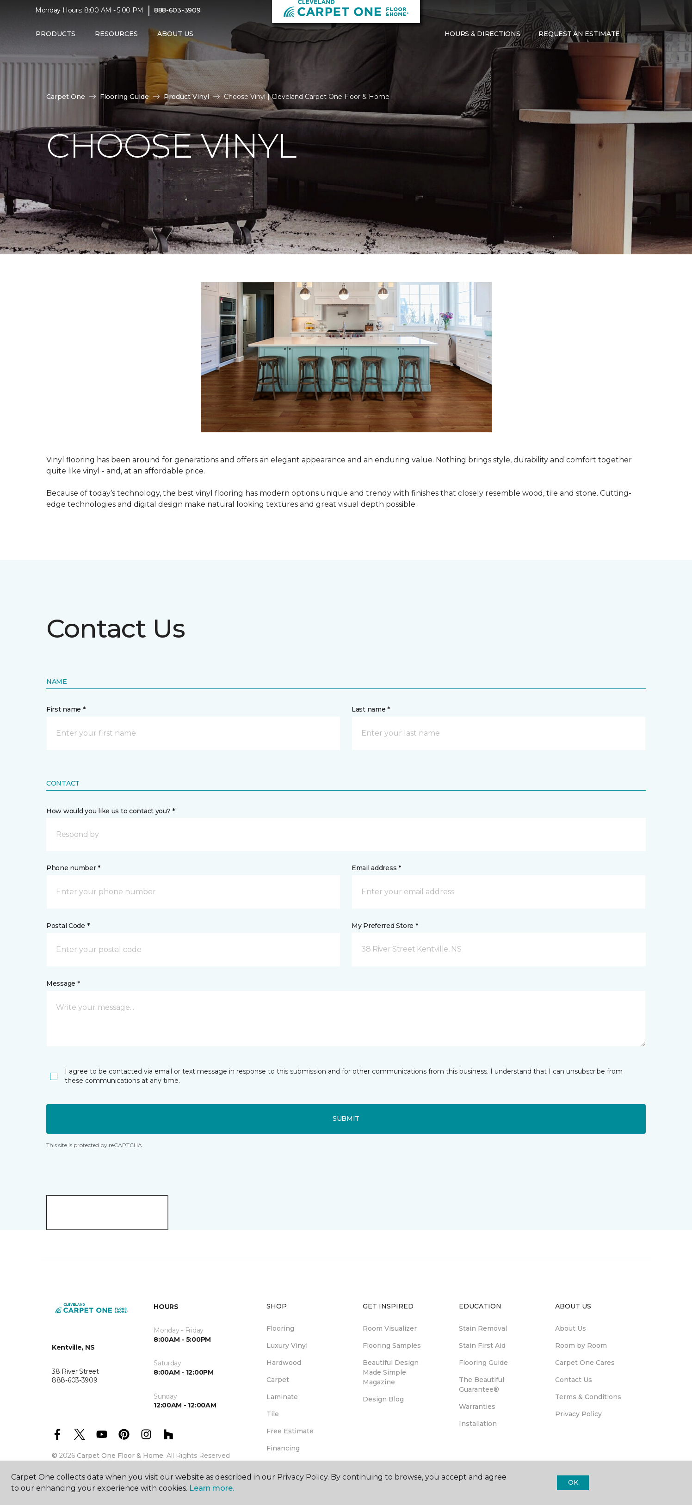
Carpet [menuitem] (277, 1380)
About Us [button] (175, 40)
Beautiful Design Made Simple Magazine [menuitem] (391, 1372)
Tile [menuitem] (272, 1414)
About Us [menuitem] (570, 1328)
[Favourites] (647, 40)
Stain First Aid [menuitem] (482, 1345)
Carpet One (65, 96)
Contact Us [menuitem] (573, 1380)
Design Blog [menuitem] (383, 1399)
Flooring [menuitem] (280, 1328)
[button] (636, 40)
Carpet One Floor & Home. (121, 1455)
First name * (66, 709)
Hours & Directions (482, 40)
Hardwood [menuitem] (283, 1362)
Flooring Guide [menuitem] (483, 1362)
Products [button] (55, 40)
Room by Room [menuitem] (581, 1345)
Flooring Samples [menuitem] (392, 1345)
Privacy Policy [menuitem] (578, 1414)
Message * (63, 983)
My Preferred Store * (385, 925)
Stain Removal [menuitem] (483, 1328)
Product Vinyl (186, 96)
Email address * (376, 868)
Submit (346, 1118)
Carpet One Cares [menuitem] (585, 1362)
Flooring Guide (124, 96)
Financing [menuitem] (283, 1448)
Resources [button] (116, 40)
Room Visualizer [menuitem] (390, 1328)
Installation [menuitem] (478, 1423)
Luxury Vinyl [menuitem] (287, 1345)
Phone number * (73, 868)
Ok (573, 1482)
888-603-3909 (177, 16)
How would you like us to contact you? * (110, 811)
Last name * (371, 709)
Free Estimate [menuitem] (290, 1431)
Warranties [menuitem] (477, 1406)
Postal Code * (67, 925)
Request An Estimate (579, 40)
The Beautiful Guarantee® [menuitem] (481, 1385)
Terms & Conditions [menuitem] (588, 1397)
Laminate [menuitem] (282, 1397)
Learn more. (211, 1488)
